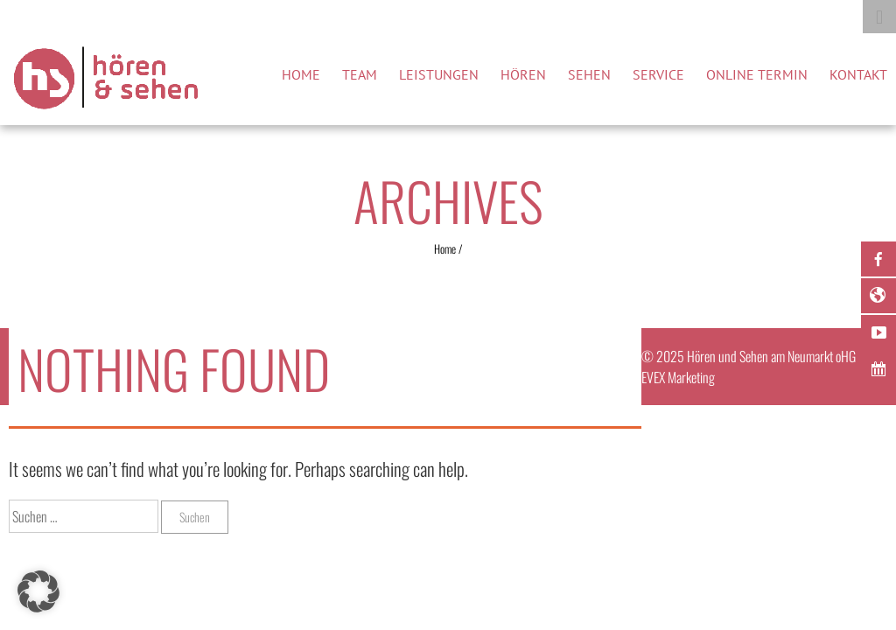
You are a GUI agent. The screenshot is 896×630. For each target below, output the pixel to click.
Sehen (589, 74)
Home (301, 74)
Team (359, 74)
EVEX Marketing (678, 377)
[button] (38, 591)
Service (658, 74)
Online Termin (757, 74)
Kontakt (858, 74)
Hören (523, 74)
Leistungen (439, 74)
